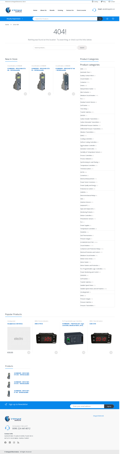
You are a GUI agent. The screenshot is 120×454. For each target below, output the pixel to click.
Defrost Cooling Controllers (88, 142)
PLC (81, 99)
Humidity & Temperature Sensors (90, 152)
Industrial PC (84, 205)
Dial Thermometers (86, 235)
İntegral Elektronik (98, 416)
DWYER (82, 115)
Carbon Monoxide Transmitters (89, 122)
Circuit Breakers (11, 66)
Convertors (83, 175)
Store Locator (81, 10)
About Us (43, 10)
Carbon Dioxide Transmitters (89, 119)
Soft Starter (83, 105)
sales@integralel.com (108, 9)
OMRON (82, 192)
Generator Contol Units (87, 149)
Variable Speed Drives (86, 285)
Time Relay (83, 109)
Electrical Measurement (87, 179)
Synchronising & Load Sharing (89, 162)
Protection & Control (86, 189)
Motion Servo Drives (86, 259)
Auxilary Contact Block (87, 75)
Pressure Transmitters (87, 305)
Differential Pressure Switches (89, 125)
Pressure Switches (85, 302)
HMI (81, 199)
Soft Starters (84, 279)
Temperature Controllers (87, 165)
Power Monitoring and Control (89, 272)
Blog (103, 1)
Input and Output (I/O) (86, 209)
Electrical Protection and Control (89, 252)
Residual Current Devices (87, 102)
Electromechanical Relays (87, 195)
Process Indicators (85, 159)
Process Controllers (86, 155)
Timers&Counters (85, 169)
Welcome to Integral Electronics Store (15, 1)
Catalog (95, 1)
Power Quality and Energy (88, 185)
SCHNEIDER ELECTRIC (87, 242)
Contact (112, 1)
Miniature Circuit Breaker (87, 95)
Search (82, 48)
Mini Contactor (84, 92)
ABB (81, 69)
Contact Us (70, 10)
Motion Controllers (86, 215)
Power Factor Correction (87, 182)
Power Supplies (84, 225)
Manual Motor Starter (86, 89)
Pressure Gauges (85, 239)
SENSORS (83, 275)
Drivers (82, 85)
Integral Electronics (12, 452)
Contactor (83, 82)
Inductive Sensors (85, 202)
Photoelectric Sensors (86, 219)
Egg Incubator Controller (87, 145)
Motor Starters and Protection (89, 265)
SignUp (109, 406)
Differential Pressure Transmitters (90, 129)
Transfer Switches (85, 112)
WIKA (82, 295)
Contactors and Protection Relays (90, 249)
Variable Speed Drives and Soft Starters (92, 289)
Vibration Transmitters (87, 132)
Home (35, 10)
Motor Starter (84, 262)
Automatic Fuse (85, 72)
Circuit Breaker (84, 79)
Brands (52, 10)
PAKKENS (83, 232)
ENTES (82, 172)
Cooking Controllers (86, 139)
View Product (25, 93)
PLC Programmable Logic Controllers (91, 269)
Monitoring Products (86, 212)
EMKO (82, 135)
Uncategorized (84, 292)
